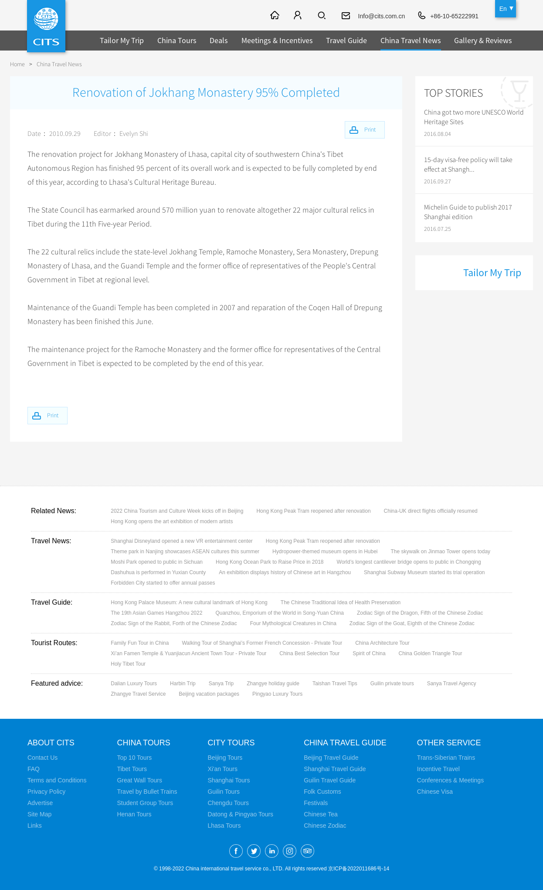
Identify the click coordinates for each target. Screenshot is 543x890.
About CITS (51, 742)
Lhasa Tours (224, 825)
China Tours (177, 40)
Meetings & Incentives (277, 40)
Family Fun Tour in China (140, 643)
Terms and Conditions (56, 780)
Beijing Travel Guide (331, 757)
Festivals (316, 802)
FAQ (33, 768)
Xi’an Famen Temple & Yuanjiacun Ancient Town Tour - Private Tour (188, 653)
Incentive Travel (438, 768)
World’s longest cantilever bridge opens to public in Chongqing (409, 562)
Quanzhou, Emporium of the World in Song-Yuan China (279, 613)
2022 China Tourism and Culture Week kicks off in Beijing (177, 511)
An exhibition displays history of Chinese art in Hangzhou (285, 572)
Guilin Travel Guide (330, 780)
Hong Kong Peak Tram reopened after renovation (313, 511)
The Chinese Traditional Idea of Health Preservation (341, 602)
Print (52, 415)
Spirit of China (369, 653)
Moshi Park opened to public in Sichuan (157, 562)
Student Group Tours (145, 802)
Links (34, 825)
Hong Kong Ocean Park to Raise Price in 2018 (269, 562)
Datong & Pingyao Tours (240, 814)
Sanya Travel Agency (451, 683)
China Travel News (410, 40)
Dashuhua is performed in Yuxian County (158, 572)
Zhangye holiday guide (273, 683)
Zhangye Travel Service (138, 694)
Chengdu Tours (228, 802)
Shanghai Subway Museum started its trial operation (424, 572)
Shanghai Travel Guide (335, 768)
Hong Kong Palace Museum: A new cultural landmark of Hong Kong (189, 602)
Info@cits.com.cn (381, 16)
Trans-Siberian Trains (446, 757)
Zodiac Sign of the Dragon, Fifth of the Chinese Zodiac (420, 613)
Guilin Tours (223, 791)
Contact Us (42, 757)
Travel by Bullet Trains (147, 791)
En (503, 8)
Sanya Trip (221, 683)
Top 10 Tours (134, 757)
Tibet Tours (131, 768)
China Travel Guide (345, 742)
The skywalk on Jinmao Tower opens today (441, 551)
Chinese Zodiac (325, 825)
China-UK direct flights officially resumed (431, 511)
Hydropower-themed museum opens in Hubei (324, 551)
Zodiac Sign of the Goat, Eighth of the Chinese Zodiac (412, 623)
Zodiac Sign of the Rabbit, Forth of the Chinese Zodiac (174, 623)
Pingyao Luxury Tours (277, 694)
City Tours (231, 742)
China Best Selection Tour (309, 653)
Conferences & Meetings (450, 780)
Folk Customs (322, 791)
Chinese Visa (435, 791)
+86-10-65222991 (454, 16)
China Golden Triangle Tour (430, 653)
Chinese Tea (321, 814)
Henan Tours (134, 814)
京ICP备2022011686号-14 (358, 869)
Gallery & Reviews (483, 40)
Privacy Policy (46, 791)
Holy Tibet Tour (128, 664)
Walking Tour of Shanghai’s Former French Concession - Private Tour (262, 643)
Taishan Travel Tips (334, 683)
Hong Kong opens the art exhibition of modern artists (172, 521)
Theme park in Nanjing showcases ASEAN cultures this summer (185, 551)
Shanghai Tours (228, 780)
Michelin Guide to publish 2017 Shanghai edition (468, 212)
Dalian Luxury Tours (134, 683)
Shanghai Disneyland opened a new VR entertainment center (182, 541)
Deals (219, 40)
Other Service (449, 742)
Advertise (40, 802)
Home (17, 64)
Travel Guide (346, 40)
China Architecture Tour (382, 643)
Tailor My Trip (122, 40)
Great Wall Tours (139, 780)
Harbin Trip (183, 683)
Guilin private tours (392, 683)
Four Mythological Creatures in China (293, 623)
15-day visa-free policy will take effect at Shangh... (468, 165)
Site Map (39, 814)
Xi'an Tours (222, 768)
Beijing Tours (224, 757)
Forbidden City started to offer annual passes (163, 583)
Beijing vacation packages (209, 694)
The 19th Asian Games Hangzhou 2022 (156, 613)
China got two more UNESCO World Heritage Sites (474, 117)
